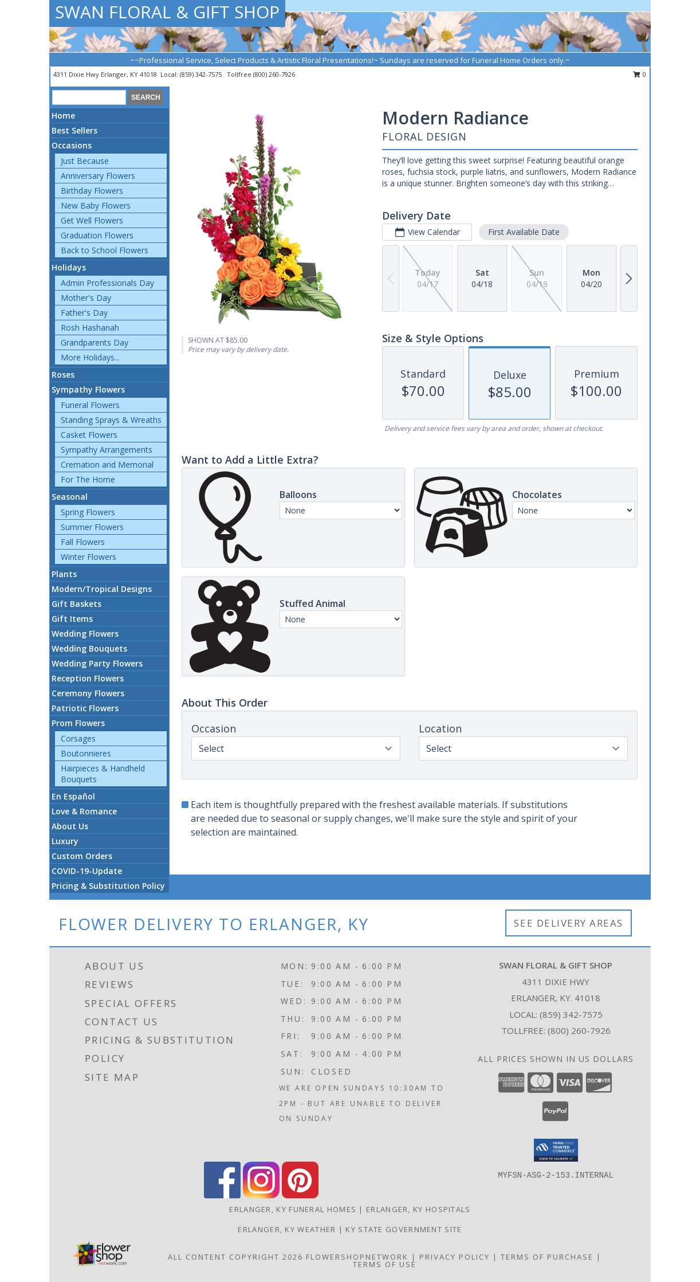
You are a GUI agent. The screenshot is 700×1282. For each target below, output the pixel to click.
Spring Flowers (88, 512)
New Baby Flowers (96, 205)
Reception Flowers (88, 678)
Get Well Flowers (92, 220)
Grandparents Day (94, 342)
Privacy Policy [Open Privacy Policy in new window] (454, 1257)
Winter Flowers (88, 556)
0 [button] (639, 74)
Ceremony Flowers (88, 693)
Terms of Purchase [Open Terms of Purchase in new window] (547, 1257)
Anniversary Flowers (98, 175)
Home (63, 115)
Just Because (85, 160)
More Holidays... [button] (90, 357)
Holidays (69, 267)
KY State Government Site (403, 1229)
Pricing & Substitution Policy (108, 885)
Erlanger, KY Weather (287, 1229)
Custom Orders (82, 855)
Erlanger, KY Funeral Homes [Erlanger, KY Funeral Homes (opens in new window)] (292, 1209)
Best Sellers (74, 130)
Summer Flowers (92, 527)
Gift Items (72, 618)
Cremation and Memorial (107, 464)
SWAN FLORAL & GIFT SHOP (167, 12)
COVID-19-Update (87, 870)
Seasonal (70, 496)
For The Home (88, 479)
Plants (64, 574)
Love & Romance (84, 811)
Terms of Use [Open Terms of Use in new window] (384, 1264)
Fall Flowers (83, 541)
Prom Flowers (78, 723)
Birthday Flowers (92, 190)
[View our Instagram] (261, 1195)
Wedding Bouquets (89, 648)
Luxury (65, 841)
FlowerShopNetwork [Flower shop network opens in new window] (357, 1257)
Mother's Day (86, 297)
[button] (556, 1150)
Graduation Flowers (97, 235)
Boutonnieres (86, 753)
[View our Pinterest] (300, 1195)
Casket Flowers (89, 434)
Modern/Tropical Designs (102, 588)
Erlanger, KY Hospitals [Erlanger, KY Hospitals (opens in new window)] (418, 1209)
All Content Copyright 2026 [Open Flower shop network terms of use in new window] (235, 1257)
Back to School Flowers (104, 250)
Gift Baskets (76, 603)
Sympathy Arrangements (106, 449)
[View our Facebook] (222, 1195)
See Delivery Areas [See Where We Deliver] (568, 923)
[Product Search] (89, 97)
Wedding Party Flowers (97, 663)
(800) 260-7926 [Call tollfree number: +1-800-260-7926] (274, 74)
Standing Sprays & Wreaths (111, 419)
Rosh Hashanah (90, 327)
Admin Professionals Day (107, 282)
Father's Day (84, 312)
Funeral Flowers (90, 404)
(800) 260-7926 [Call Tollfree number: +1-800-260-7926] (579, 1030)
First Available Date (524, 231)
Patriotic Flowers (85, 708)
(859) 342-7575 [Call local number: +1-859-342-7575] (201, 74)
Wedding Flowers (85, 633)
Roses (63, 374)
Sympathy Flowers (88, 389)
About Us (70, 826)
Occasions (72, 145)
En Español (73, 796)
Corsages (78, 738)
